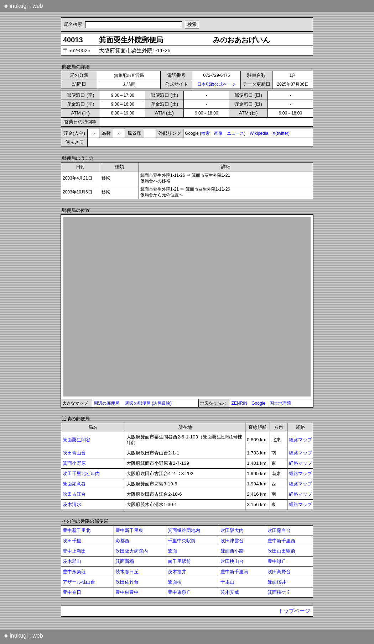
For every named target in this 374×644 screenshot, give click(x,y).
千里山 (227, 582)
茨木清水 (72, 504)
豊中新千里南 (234, 571)
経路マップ (300, 439)
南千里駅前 (179, 561)
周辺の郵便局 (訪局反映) (148, 403)
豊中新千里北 (76, 530)
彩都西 (122, 540)
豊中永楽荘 (74, 571)
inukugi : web (23, 6)
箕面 (172, 551)
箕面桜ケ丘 (279, 592)
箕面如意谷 (74, 483)
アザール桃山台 (79, 582)
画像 (218, 133)
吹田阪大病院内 (131, 551)
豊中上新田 (74, 551)
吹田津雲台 (232, 540)
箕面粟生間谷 (76, 439)
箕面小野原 (74, 463)
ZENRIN (240, 403)
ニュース (235, 133)
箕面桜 (175, 582)
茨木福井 (177, 571)
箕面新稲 (124, 561)
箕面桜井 (276, 582)
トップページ (294, 611)
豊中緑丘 (276, 561)
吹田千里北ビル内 (81, 473)
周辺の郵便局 (106, 403)
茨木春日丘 (127, 571)
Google (258, 403)
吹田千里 (72, 540)
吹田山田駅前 (281, 551)
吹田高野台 (279, 571)
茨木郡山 (72, 561)
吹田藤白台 (279, 530)
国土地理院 (280, 403)
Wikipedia (259, 133)
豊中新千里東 (129, 530)
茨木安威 (229, 592)
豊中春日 (72, 592)
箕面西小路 (232, 551)
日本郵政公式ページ (216, 84)
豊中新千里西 (281, 540)
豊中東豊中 (127, 592)
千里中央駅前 (182, 540)
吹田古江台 (74, 494)
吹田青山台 (74, 453)
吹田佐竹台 (127, 582)
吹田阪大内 (232, 530)
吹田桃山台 (232, 561)
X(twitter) (281, 133)
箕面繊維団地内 (184, 530)
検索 (205, 133)
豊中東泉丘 (179, 592)
